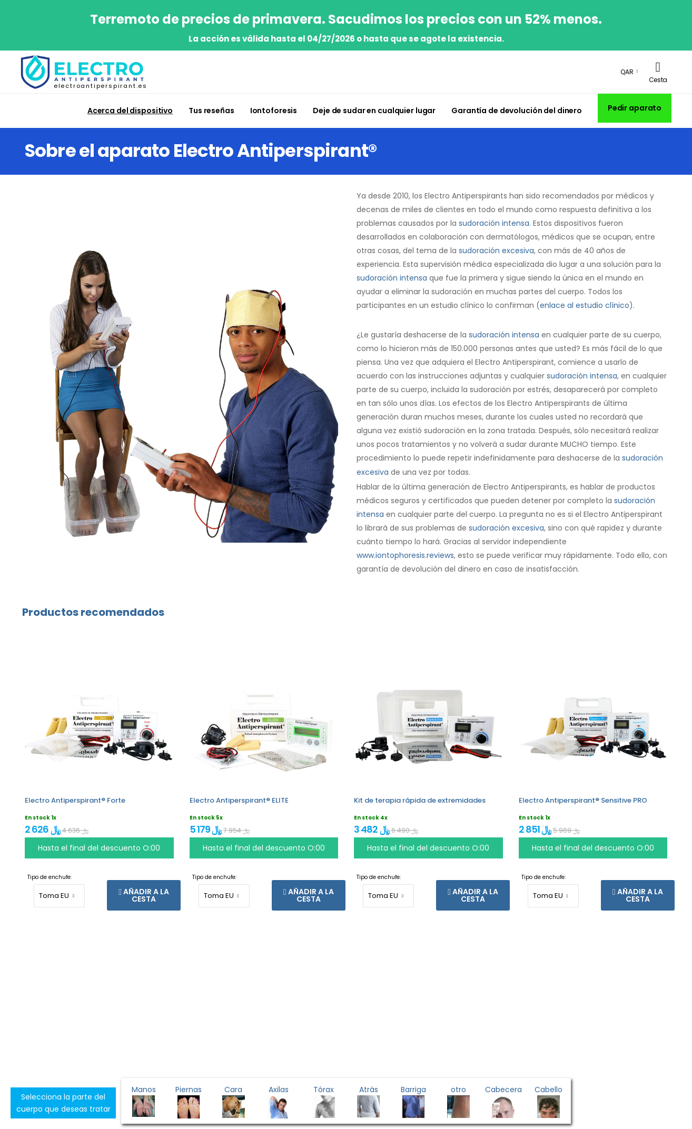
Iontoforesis (274, 110)
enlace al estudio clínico (584, 305)
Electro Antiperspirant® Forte (75, 800)
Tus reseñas (211, 110)
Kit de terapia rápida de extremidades (420, 800)
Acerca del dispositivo (130, 110)
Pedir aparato (634, 108)
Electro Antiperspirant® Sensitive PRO (583, 800)
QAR (627, 71)
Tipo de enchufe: (49, 877)
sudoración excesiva (496, 250)
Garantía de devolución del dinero (516, 110)
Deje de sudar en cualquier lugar (374, 110)
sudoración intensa (494, 223)
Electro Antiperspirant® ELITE (239, 800)
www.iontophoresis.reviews (405, 555)
